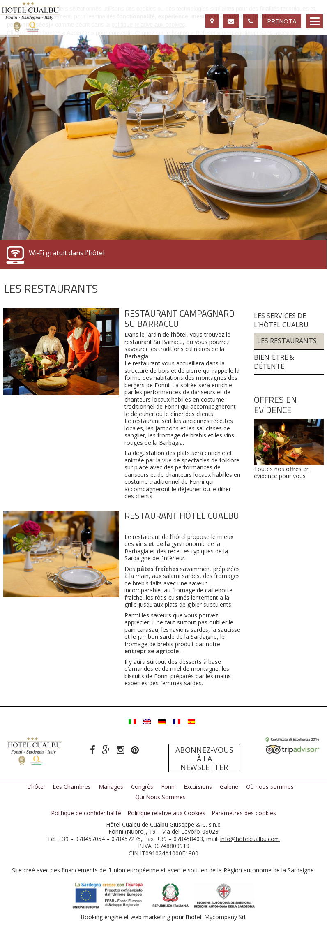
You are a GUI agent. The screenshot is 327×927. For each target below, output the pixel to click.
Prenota (281, 21)
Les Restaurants (287, 341)
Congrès (142, 787)
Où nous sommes (270, 787)
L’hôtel (36, 787)
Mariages (111, 787)
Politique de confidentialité (86, 813)
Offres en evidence (275, 404)
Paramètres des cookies (244, 813)
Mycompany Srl (224, 917)
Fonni (168, 787)
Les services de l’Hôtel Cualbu (281, 320)
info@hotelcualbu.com (250, 839)
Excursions (198, 787)
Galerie (229, 787)
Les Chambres (72, 787)
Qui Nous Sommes (160, 797)
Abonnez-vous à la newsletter (204, 758)
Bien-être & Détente (274, 362)
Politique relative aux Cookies (166, 813)
